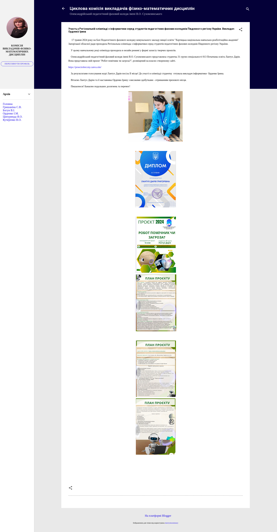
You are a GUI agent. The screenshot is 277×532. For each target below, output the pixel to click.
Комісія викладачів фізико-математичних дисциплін (17, 50)
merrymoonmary (171, 523)
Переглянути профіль (17, 64)
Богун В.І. (9, 110)
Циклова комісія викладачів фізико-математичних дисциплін (132, 8)
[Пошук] (248, 9)
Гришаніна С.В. (12, 107)
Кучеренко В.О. (12, 119)
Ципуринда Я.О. (12, 116)
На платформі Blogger (155, 515)
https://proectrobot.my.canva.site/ (84, 67)
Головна (8, 103)
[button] (240, 30)
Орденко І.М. (11, 113)
